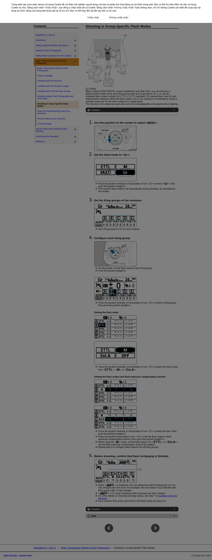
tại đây (22, 7)
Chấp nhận (51, 7)
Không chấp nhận (124, 7)
